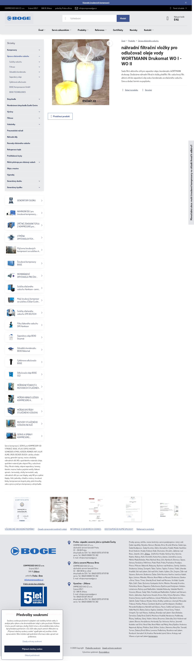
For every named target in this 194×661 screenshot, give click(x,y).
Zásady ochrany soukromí (112, 648)
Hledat (123, 18)
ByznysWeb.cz (104, 652)
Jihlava (36, 571)
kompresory (153, 636)
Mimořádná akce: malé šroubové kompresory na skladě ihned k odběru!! (191, 182)
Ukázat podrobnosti (32, 655)
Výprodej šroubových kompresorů (96, 2)
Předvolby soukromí (93, 648)
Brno (41, 575)
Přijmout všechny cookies (32, 649)
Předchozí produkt (60, 116)
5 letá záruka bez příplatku (33, 584)
